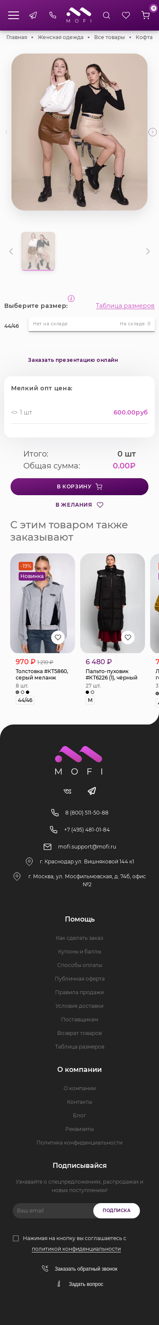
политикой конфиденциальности (76, 1249)
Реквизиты (79, 1129)
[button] (152, 132)
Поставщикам (79, 1019)
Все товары (109, 37)
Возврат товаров (79, 1033)
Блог (79, 1115)
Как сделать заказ (79, 938)
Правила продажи (79, 992)
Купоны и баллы (79, 951)
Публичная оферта (80, 978)
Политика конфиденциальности (79, 1142)
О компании (80, 1088)
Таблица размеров (125, 306)
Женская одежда (61, 37)
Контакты (79, 1102)
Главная (16, 37)
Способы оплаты (79, 965)
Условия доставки (79, 1006)
